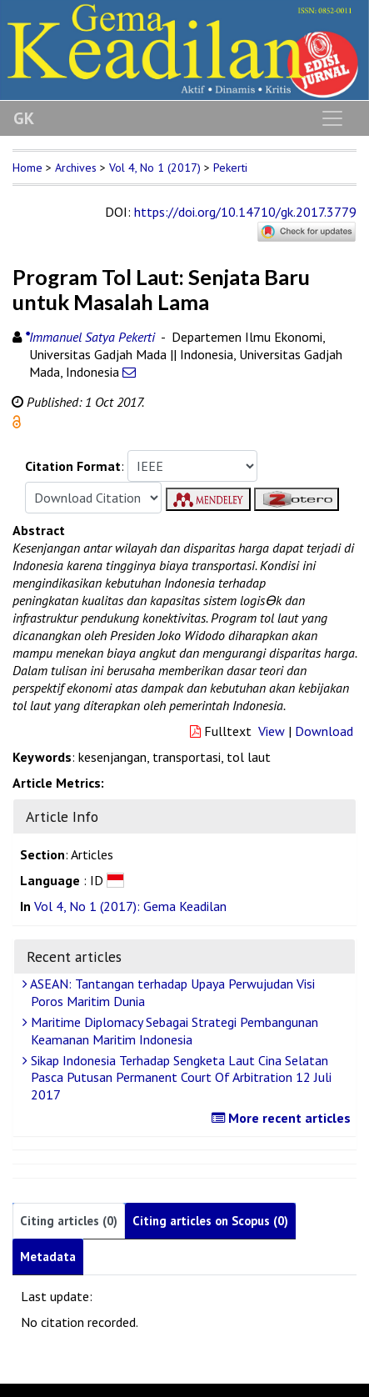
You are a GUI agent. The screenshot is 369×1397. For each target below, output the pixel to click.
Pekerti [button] (230, 167)
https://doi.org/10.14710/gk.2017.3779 (245, 211)
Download (324, 731)
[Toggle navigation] (332, 118)
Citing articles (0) (68, 1221)
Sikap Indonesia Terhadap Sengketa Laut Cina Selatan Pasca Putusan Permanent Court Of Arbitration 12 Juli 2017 (179, 1078)
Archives (76, 167)
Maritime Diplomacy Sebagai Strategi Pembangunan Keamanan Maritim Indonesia (172, 1031)
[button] (16, 420)
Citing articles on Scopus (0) (210, 1221)
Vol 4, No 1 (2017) (155, 167)
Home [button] (27, 167)
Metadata (48, 1256)
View (271, 731)
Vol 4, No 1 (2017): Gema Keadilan (130, 906)
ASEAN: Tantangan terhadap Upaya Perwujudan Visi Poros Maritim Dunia (171, 992)
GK (23, 118)
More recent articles (283, 1117)
